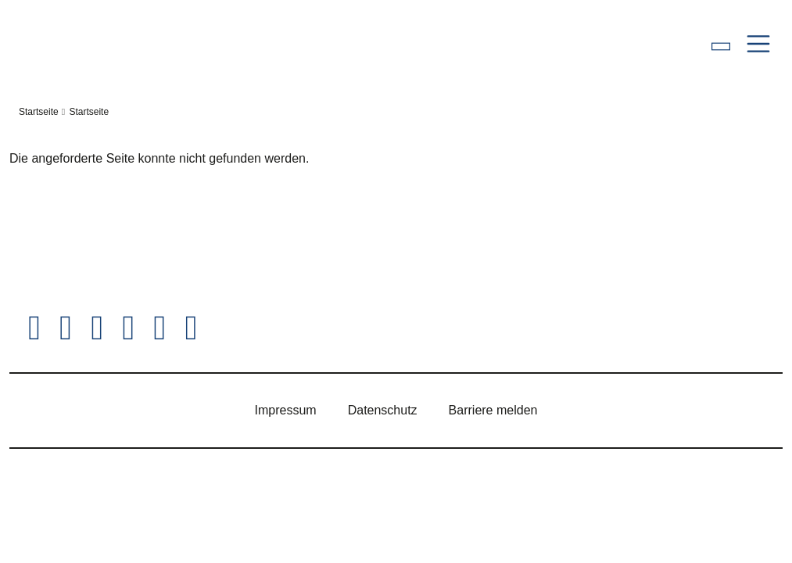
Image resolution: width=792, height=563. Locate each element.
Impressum (286, 410)
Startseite (39, 111)
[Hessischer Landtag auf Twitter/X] (34, 328)
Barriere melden (493, 410)
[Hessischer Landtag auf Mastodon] (159, 328)
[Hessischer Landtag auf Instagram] (97, 328)
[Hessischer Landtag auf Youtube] (128, 328)
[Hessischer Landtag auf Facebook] (65, 328)
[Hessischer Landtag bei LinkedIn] (191, 328)
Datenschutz (383, 410)
